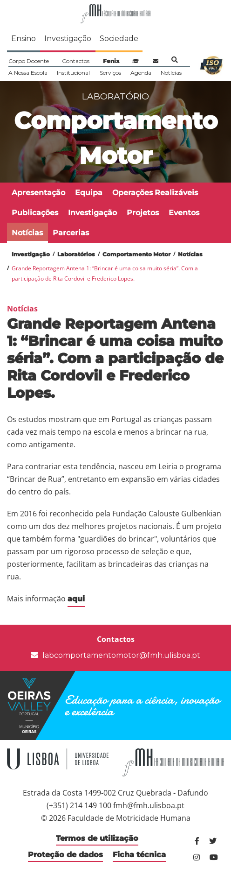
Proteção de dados (65, 854)
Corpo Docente (28, 60)
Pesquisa (174, 59)
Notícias (171, 72)
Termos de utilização (97, 838)
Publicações (35, 212)
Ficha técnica (139, 854)
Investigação (67, 38)
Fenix (111, 60)
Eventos (184, 212)
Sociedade (119, 38)
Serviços (110, 72)
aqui (76, 598)
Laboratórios (76, 254)
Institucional (73, 72)
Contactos (75, 60)
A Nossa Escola (28, 72)
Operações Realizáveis (155, 192)
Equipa (88, 192)
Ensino (23, 38)
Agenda (140, 72)
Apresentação (38, 192)
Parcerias (71, 232)
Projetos (143, 212)
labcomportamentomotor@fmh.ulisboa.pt (115, 655)
